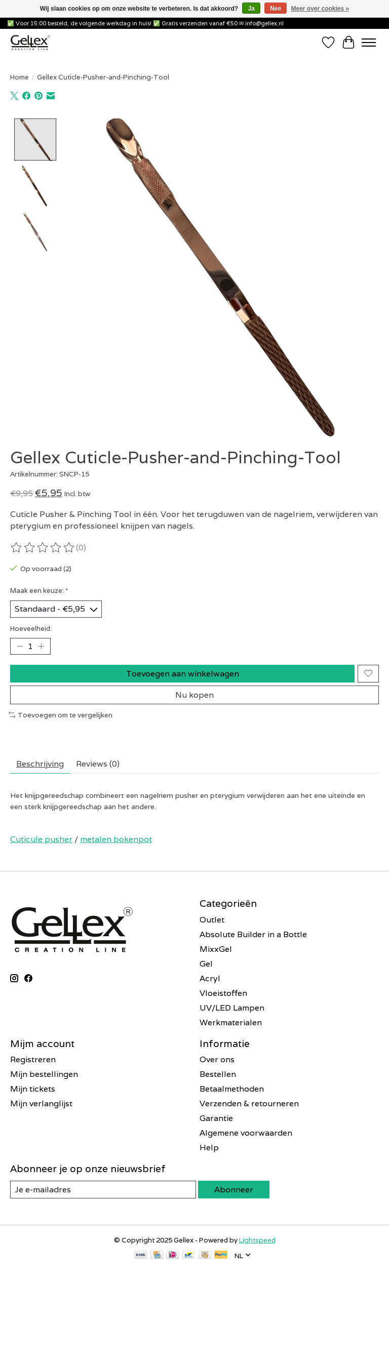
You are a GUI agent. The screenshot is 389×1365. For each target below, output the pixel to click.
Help (209, 1147)
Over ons (217, 1059)
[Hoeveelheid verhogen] (41, 646)
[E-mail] (103, 1189)
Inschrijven (83, 1336)
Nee (275, 8)
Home (19, 77)
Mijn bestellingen (44, 1074)
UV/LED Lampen (232, 1007)
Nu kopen (194, 695)
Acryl (210, 978)
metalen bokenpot (116, 839)
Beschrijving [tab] (40, 763)
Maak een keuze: (39, 590)
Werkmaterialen (231, 1022)
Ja (251, 8)
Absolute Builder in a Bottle (253, 934)
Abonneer (233, 1189)
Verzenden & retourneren (249, 1103)
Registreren (33, 1059)
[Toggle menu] (369, 42)
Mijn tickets (32, 1088)
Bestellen (218, 1074)
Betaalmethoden (232, 1088)
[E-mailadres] (83, 1308)
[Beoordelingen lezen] (43, 548)
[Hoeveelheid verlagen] (19, 646)
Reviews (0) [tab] (98, 763)
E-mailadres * (40, 1293)
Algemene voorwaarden (246, 1133)
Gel (206, 963)
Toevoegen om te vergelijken (60, 714)
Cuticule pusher (41, 839)
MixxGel (216, 949)
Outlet (212, 919)
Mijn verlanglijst (41, 1103)
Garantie (216, 1118)
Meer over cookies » (320, 8)
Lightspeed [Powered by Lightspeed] (257, 1239)
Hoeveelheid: (31, 628)
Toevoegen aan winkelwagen (182, 673)
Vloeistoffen (223, 993)
